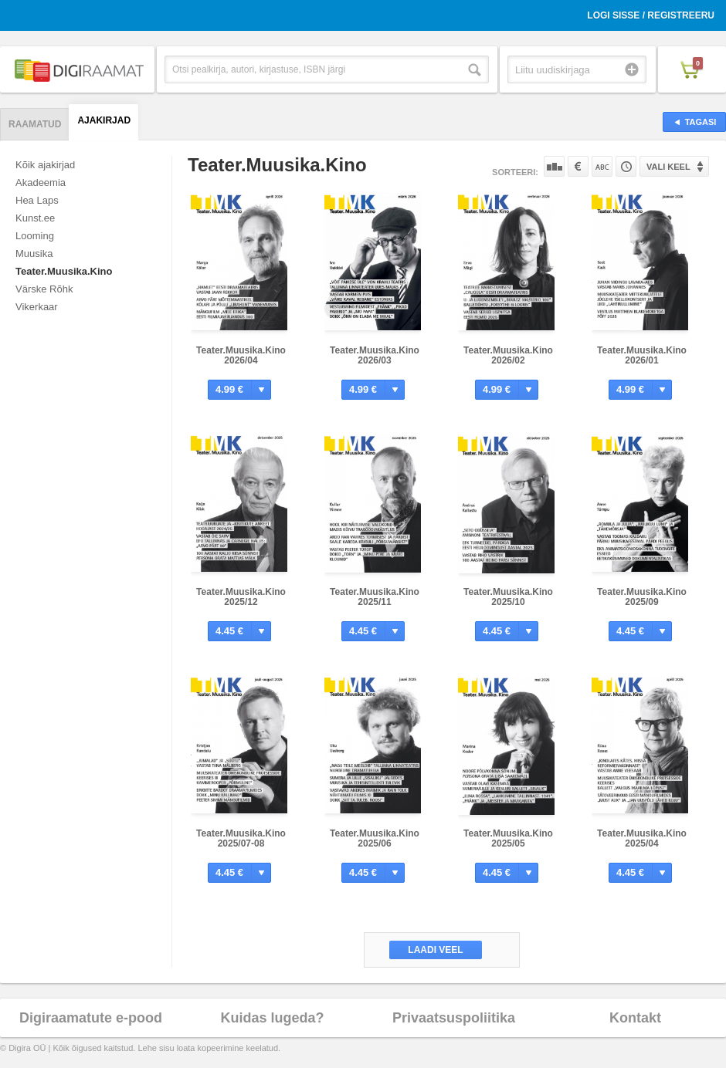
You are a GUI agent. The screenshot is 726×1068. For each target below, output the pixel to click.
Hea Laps (37, 200)
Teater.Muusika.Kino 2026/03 (374, 355)
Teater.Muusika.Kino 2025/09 (642, 596)
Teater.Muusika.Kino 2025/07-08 (241, 838)
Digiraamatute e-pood (90, 1018)
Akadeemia (40, 182)
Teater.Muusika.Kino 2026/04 (241, 355)
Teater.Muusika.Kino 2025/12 (241, 596)
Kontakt (635, 1018)
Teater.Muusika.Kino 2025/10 (508, 596)
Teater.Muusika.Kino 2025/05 (508, 838)
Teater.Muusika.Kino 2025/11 (374, 596)
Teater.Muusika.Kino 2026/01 (642, 355)
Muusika (34, 253)
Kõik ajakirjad (45, 165)
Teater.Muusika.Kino (63, 271)
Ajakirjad (104, 120)
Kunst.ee (35, 218)
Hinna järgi (578, 166)
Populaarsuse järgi (554, 166)
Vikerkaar (36, 307)
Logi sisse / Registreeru (650, 15)
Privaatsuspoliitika (453, 1018)
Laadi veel (435, 950)
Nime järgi (602, 166)
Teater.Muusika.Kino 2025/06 (374, 838)
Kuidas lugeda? (272, 1018)
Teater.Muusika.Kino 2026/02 (508, 355)
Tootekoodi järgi (626, 166)
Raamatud (34, 124)
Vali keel (668, 166)
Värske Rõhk (44, 289)
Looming (34, 236)
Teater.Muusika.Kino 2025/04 (642, 838)
